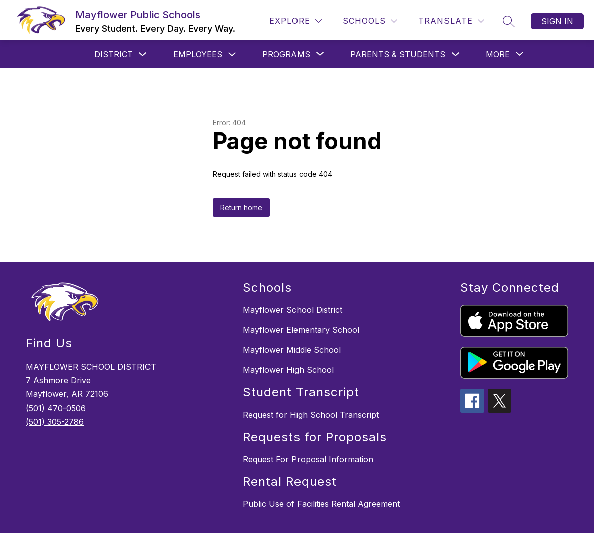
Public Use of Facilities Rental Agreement (321, 504)
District (113, 54)
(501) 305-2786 (55, 422)
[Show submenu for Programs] (286, 54)
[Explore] (295, 21)
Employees (197, 54)
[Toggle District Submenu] (143, 54)
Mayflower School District (292, 310)
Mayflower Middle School (292, 350)
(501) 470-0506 (56, 408)
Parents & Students (397, 54)
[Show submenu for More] (498, 54)
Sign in (557, 21)
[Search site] (509, 21)
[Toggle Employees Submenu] (232, 54)
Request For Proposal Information (308, 459)
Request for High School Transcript (311, 415)
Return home (241, 207)
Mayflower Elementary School (301, 330)
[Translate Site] (451, 21)
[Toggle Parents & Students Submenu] (456, 54)
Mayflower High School (288, 370)
